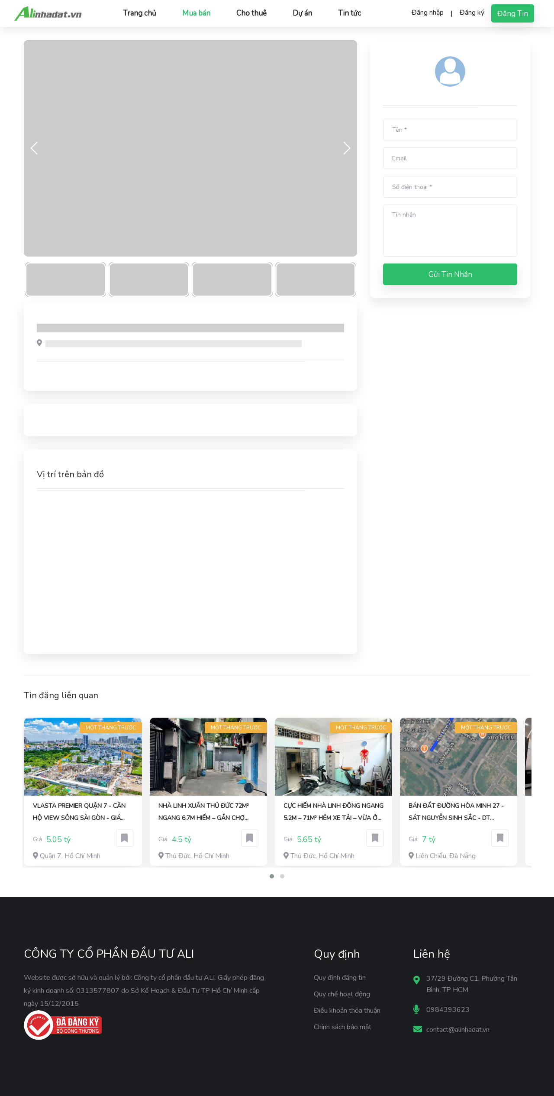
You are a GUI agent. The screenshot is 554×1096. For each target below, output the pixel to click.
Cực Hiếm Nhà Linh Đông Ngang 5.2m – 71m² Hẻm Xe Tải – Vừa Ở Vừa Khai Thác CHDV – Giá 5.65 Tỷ (333, 813)
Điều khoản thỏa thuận (347, 1010)
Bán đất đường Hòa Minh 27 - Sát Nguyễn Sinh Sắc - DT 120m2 (456, 813)
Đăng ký (472, 12)
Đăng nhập (428, 12)
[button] (272, 876)
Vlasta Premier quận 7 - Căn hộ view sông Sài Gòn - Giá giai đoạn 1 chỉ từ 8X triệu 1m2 (82, 813)
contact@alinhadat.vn (458, 1029)
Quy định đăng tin (340, 977)
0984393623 (448, 1010)
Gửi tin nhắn (450, 275)
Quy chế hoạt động (342, 994)
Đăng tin (512, 14)
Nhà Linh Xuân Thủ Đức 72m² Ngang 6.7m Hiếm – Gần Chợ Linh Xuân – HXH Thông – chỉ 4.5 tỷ (203, 813)
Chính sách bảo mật (342, 1027)
